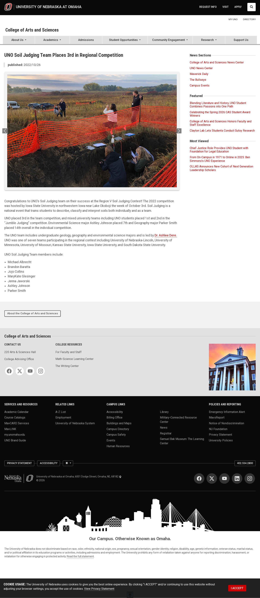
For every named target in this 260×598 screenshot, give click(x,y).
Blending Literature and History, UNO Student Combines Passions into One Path (218, 104)
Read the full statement (80, 556)
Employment (63, 417)
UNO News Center (201, 68)
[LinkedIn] (237, 478)
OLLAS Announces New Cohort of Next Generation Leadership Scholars (221, 168)
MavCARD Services (16, 423)
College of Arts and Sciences (32, 30)
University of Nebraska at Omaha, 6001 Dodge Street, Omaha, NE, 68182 (79, 476)
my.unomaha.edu (14, 434)
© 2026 (41, 480)
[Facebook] (9, 371)
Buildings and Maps (119, 423)
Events (111, 440)
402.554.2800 (245, 463)
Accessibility (115, 411)
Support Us (241, 40)
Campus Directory (118, 429)
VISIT (225, 6)
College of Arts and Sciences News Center (217, 62)
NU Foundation (218, 429)
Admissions (86, 40)
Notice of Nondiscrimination (226, 423)
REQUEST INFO (208, 6)
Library (164, 411)
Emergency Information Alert (227, 411)
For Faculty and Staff (68, 352)
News (163, 427)
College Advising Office (19, 359)
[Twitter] (20, 371)
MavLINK (10, 429)
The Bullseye (198, 79)
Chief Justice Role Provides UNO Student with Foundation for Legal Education (219, 149)
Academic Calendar (16, 411)
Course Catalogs (14, 417)
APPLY (238, 6)
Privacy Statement (220, 434)
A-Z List (60, 411)
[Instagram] (40, 371)
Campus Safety (116, 434)
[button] (19, 40)
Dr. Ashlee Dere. (166, 235)
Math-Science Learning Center (74, 359)
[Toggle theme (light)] (68, 463)
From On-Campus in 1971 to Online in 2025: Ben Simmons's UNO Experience (220, 159)
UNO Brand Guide (15, 440)
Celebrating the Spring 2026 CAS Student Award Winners (220, 113)
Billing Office (114, 417)
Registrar (166, 433)
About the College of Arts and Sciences (32, 313)
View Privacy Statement (99, 588)
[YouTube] (30, 371)
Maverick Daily (199, 74)
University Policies (221, 440)
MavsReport (216, 417)
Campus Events (199, 85)
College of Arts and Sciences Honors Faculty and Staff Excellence (221, 123)
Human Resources (118, 446)
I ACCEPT (237, 588)
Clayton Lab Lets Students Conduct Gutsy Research (222, 130)
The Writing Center (67, 366)
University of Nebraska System (75, 423)
